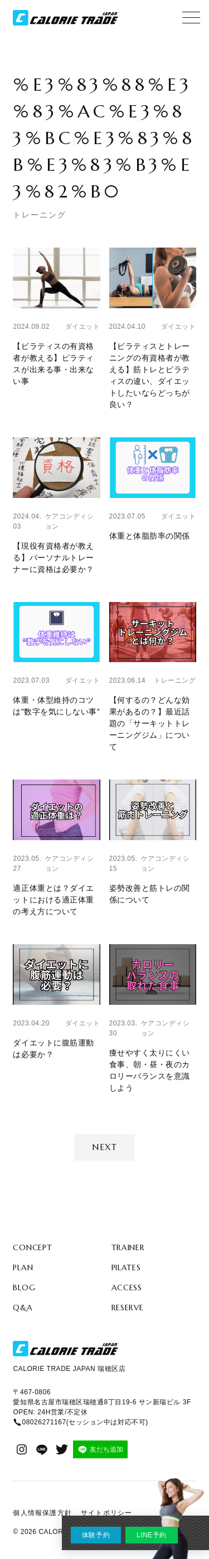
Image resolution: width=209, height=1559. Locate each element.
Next (104, 1147)
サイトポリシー (106, 1513)
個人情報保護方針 (42, 1513)
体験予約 (96, 1535)
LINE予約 (152, 1535)
